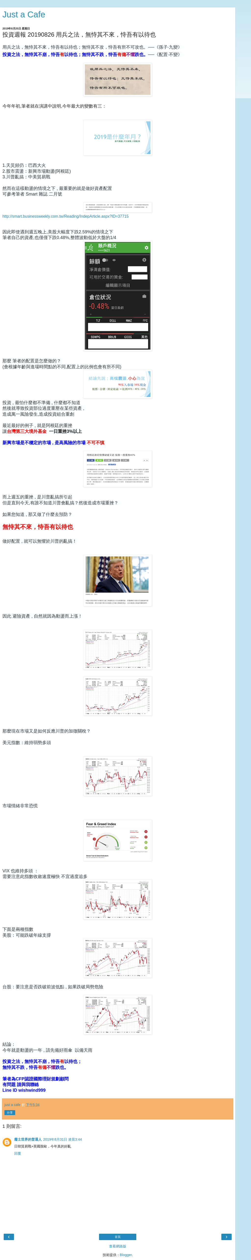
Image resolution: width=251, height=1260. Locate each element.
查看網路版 (117, 1246)
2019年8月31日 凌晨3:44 (62, 1139)
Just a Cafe (23, 14)
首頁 (118, 1237)
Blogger (126, 1255)
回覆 (17, 1153)
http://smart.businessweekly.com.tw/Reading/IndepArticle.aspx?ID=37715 (65, 216)
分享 (10, 1112)
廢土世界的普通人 (28, 1139)
